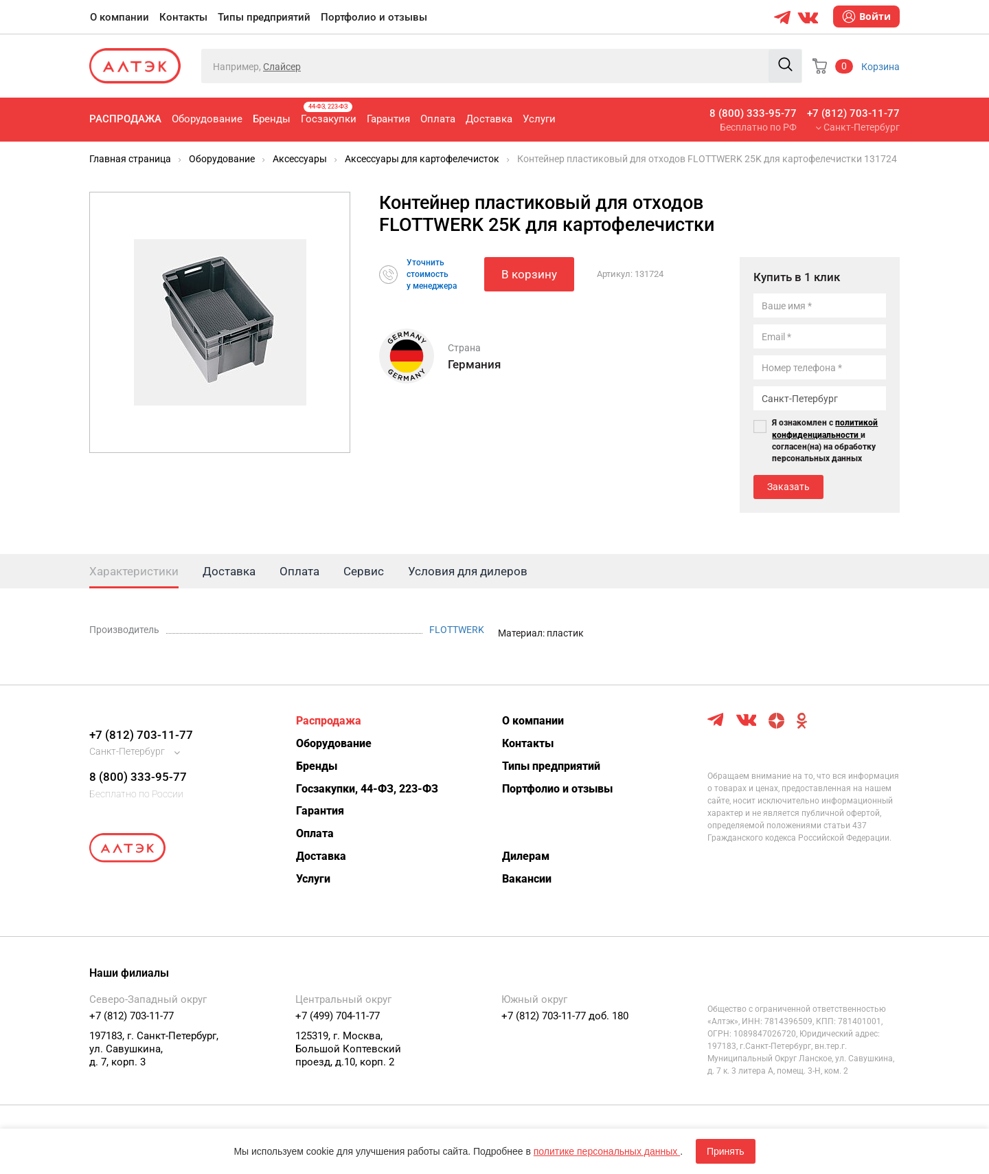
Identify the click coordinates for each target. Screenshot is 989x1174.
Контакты (183, 17)
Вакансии (527, 878)
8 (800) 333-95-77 (753, 113)
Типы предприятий (264, 17)
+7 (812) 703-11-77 (853, 113)
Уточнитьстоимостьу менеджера (432, 274)
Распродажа (125, 119)
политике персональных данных (607, 1151)
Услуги (539, 119)
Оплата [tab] (299, 571)
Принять (725, 1151)
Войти (866, 16)
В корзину (529, 274)
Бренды (272, 119)
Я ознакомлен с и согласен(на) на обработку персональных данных (825, 440)
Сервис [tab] (363, 571)
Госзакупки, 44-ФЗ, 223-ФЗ (367, 788)
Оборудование (207, 119)
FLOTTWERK (456, 629)
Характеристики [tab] (134, 571)
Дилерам (525, 856)
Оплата (437, 119)
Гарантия (388, 119)
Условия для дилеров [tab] (467, 571)
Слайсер (282, 66)
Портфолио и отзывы (374, 17)
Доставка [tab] (229, 571)
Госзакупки (328, 113)
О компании (119, 17)
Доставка (489, 119)
